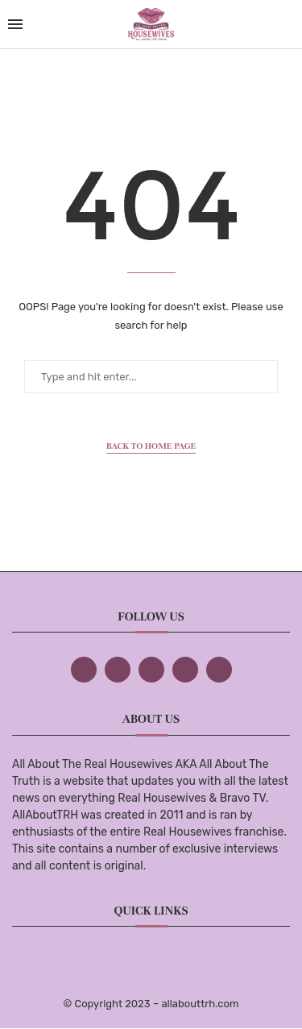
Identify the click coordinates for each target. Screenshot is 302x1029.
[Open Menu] (15, 24)
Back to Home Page (151, 445)
